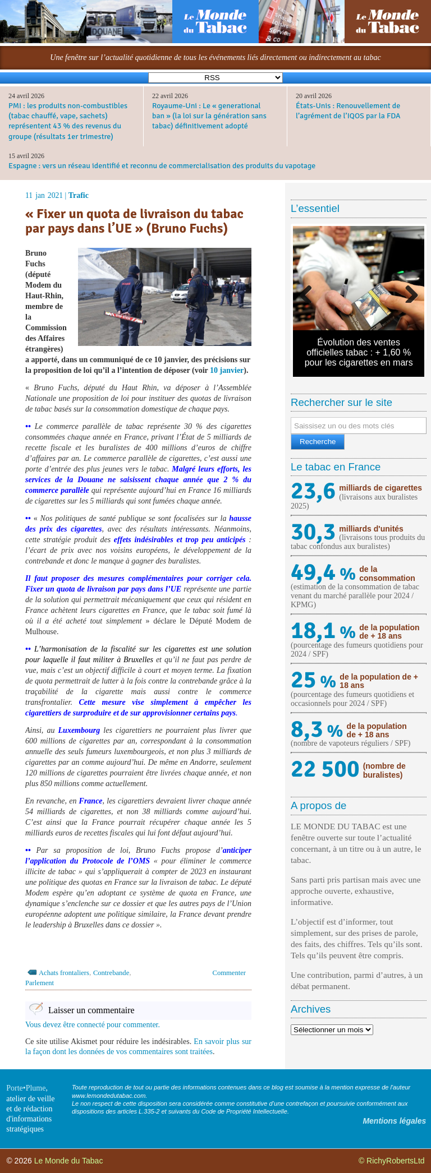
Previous (310, 291)
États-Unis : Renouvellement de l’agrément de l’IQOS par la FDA (348, 111)
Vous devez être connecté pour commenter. (92, 1024)
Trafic (78, 195)
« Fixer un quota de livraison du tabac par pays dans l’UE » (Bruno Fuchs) (134, 221)
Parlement (39, 983)
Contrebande (111, 973)
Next (407, 291)
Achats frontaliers (64, 973)
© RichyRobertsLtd (392, 1160)
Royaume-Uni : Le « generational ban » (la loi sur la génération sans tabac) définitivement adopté (209, 116)
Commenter (229, 973)
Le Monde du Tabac (68, 1160)
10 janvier (227, 370)
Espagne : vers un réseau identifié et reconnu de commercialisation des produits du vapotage (161, 165)
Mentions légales (394, 1120)
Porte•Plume (25, 1088)
